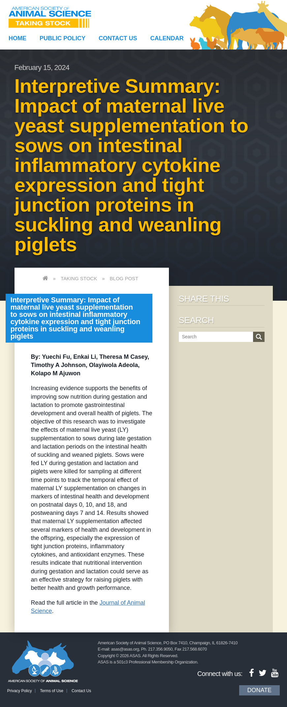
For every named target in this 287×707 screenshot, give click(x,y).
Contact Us (118, 38)
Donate (259, 690)
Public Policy (62, 38)
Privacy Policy (19, 691)
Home (17, 38)
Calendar (166, 38)
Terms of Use (51, 691)
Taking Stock (79, 278)
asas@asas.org (125, 649)
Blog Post (124, 278)
